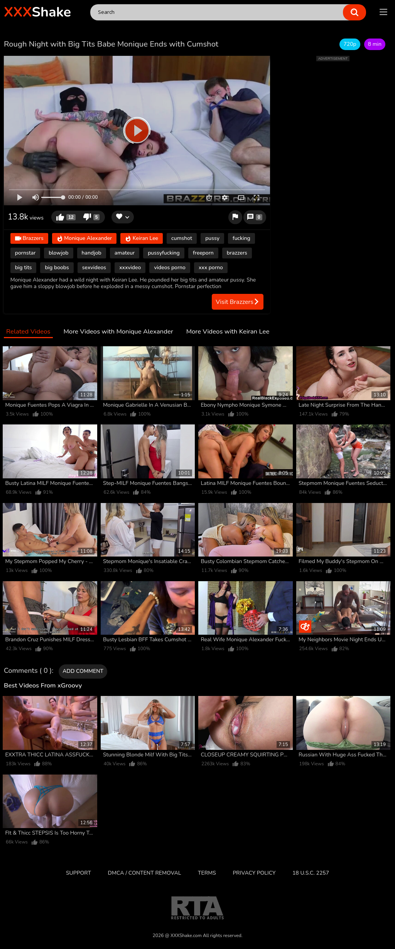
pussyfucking (164, 253)
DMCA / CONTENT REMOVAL (144, 873)
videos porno (170, 267)
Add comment (82, 671)
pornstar (25, 253)
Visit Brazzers (238, 302)
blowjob (58, 253)
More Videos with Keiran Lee (228, 332)
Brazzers (29, 239)
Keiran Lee (141, 239)
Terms (207, 873)
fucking (241, 238)
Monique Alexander (84, 239)
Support (78, 873)
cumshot (181, 238)
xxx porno (211, 267)
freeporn (203, 253)
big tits (23, 267)
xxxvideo (130, 267)
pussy (212, 238)
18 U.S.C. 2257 (310, 873)
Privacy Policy (254, 873)
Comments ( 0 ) (28, 671)
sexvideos (94, 267)
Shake (37, 12)
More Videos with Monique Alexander (118, 332)
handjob (91, 253)
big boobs (57, 267)
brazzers (237, 253)
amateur (125, 253)
